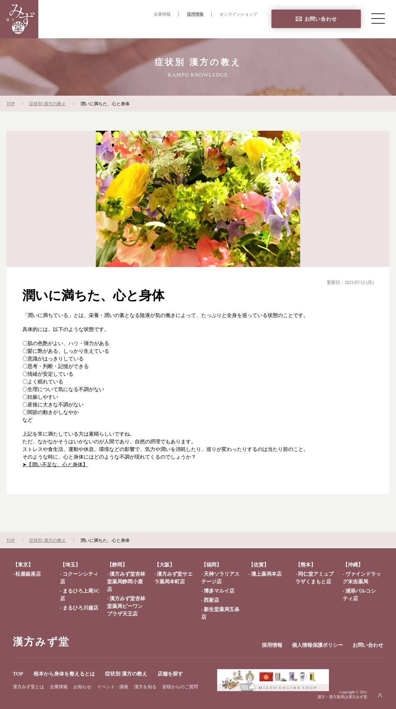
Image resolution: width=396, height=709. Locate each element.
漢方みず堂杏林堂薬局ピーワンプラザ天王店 (126, 606)
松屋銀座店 (28, 574)
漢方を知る (145, 686)
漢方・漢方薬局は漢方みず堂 (342, 697)
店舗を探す (244, 27)
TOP (89, 27)
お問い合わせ (321, 19)
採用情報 (195, 14)
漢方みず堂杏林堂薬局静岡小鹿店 (126, 581)
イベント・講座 (112, 686)
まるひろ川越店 (80, 607)
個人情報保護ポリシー (317, 645)
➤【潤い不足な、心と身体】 (55, 464)
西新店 (211, 600)
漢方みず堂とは (28, 686)
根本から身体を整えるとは (136, 27)
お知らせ (82, 686)
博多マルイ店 (219, 591)
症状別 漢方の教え (199, 27)
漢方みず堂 (41, 641)
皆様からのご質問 (180, 686)
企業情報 (162, 14)
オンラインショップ (238, 14)
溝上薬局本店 (266, 574)
